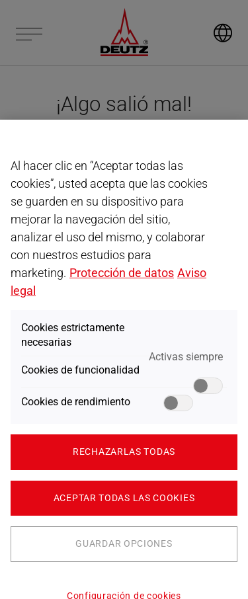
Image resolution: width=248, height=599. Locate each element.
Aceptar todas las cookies (124, 498)
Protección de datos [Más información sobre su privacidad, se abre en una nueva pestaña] (121, 273)
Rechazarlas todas (124, 451)
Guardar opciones (123, 543)
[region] (124, 359)
